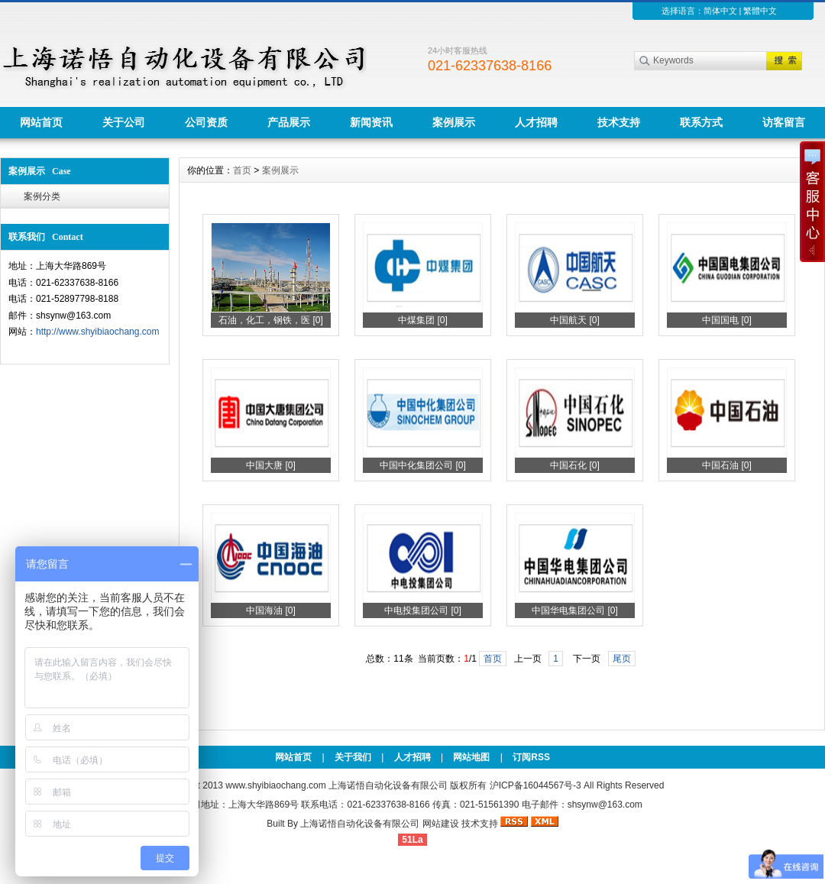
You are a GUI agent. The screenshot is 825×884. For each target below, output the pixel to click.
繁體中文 (760, 10)
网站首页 (41, 122)
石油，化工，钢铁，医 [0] (270, 320)
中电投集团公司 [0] (422, 610)
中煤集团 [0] (423, 320)
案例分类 (42, 196)
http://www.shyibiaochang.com (97, 331)
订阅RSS (531, 757)
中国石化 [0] (575, 465)
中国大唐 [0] (271, 465)
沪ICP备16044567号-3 (535, 785)
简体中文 (720, 10)
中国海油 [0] (271, 610)
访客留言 (783, 122)
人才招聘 (536, 122)
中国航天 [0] (575, 320)
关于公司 (123, 122)
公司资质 (206, 122)
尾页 (622, 658)
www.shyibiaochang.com (275, 785)
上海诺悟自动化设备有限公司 (359, 823)
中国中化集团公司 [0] (423, 465)
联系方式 (701, 122)
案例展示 (453, 122)
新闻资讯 (371, 122)
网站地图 (471, 757)
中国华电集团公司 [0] (575, 610)
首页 (242, 170)
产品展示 (288, 122)
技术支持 (618, 122)
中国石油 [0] (727, 465)
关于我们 (353, 757)
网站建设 (440, 823)
